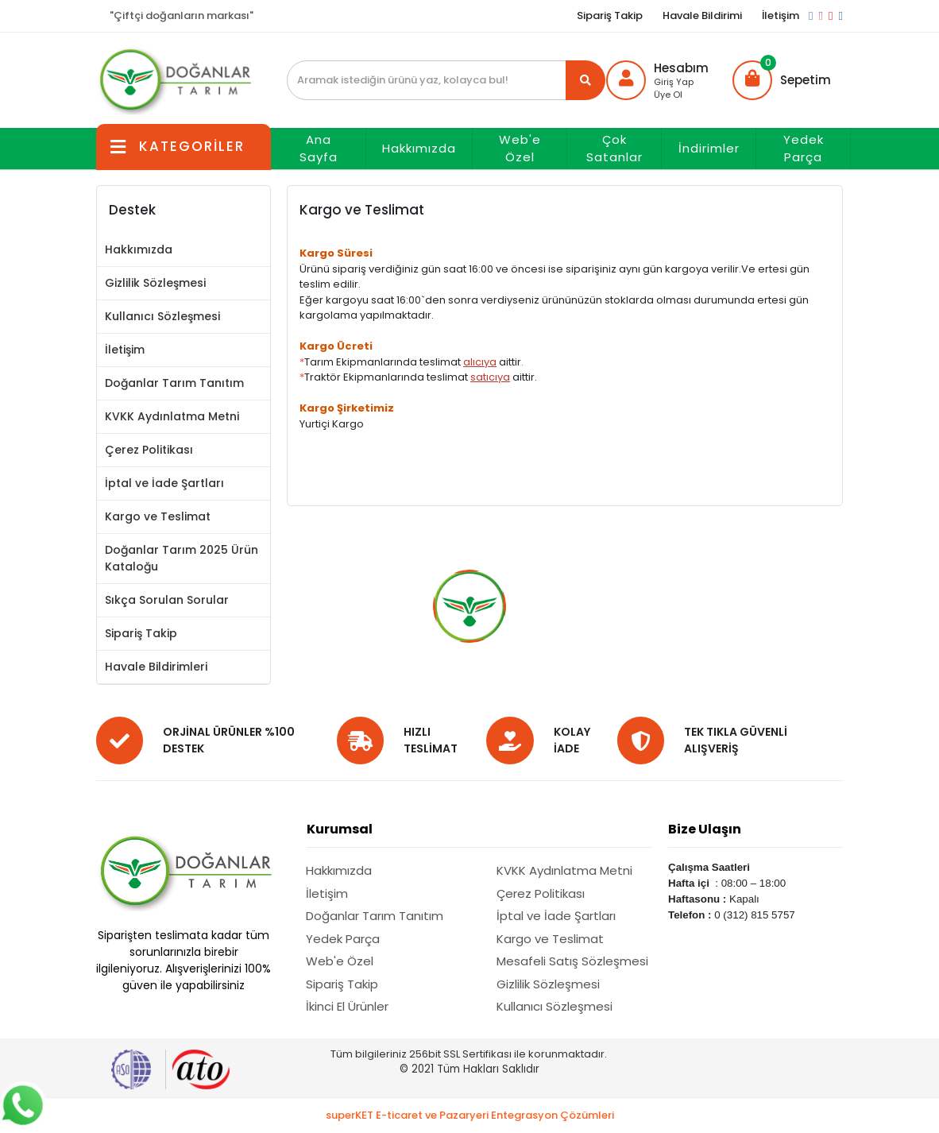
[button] (782, 80)
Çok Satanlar (614, 148)
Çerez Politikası (149, 450)
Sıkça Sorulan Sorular (167, 600)
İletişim (780, 15)
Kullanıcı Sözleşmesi (162, 316)
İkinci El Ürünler (347, 1006)
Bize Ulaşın (704, 829)
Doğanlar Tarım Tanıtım (174, 383)
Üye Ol (668, 94)
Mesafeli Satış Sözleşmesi (572, 961)
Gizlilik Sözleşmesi (155, 283)
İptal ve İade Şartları (164, 483)
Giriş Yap (674, 81)
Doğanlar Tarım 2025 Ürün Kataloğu (181, 558)
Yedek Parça (803, 148)
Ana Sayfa (318, 148)
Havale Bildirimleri (156, 667)
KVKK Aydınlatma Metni (172, 416)
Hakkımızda (419, 148)
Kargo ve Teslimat (158, 516)
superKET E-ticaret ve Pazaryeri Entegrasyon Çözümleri (470, 1115)
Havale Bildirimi (702, 15)
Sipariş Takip (610, 15)
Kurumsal (340, 829)
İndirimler (709, 148)
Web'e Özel (520, 148)
